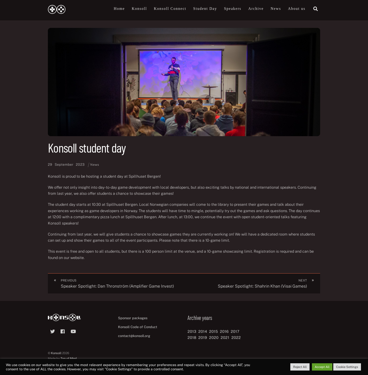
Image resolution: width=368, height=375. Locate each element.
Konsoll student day (87, 147)
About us (296, 9)
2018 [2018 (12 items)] (192, 337)
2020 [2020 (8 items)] (213, 337)
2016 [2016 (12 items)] (224, 331)
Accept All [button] (322, 367)
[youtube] (73, 331)
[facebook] (63, 331)
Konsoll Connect (170, 9)
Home (119, 9)
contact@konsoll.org (134, 336)
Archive (256, 9)
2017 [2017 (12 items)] (235, 331)
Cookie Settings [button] (347, 367)
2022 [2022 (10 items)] (236, 337)
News (276, 9)
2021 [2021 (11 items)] (225, 337)
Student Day (205, 9)
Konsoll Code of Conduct (137, 327)
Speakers (232, 9)
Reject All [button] (300, 367)
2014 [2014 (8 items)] (202, 331)
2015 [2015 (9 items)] (213, 331)
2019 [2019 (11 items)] (202, 337)
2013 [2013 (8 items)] (192, 331)
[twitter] (52, 331)
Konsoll (139, 9)
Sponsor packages (132, 318)
